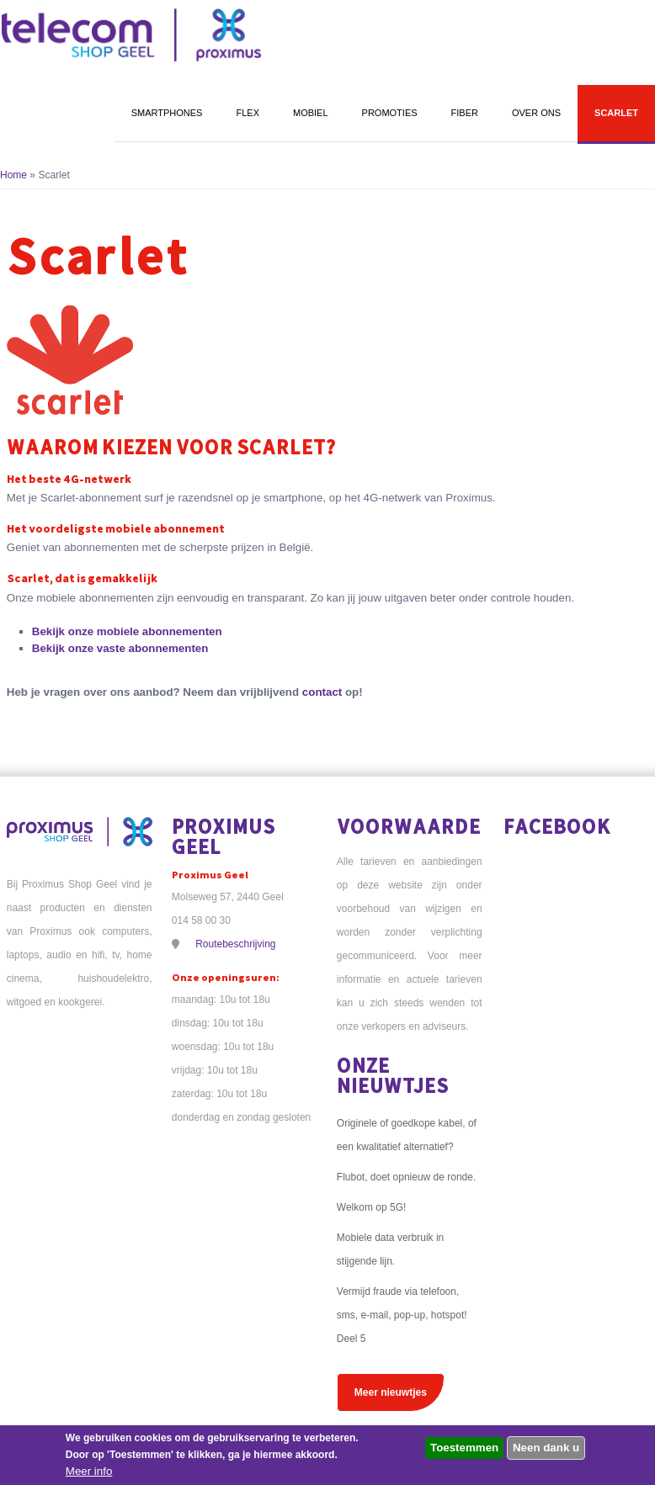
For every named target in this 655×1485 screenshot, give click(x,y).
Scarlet (616, 113)
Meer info (89, 1471)
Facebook (557, 826)
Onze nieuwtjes (393, 1075)
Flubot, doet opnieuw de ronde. (406, 1177)
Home (13, 175)
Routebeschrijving (235, 944)
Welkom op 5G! (371, 1207)
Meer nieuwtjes (390, 1392)
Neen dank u (546, 1447)
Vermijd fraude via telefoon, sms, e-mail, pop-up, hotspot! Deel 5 (402, 1315)
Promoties (390, 113)
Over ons (536, 113)
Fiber (464, 113)
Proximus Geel (223, 836)
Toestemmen (464, 1447)
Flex (247, 113)
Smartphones (167, 113)
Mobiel (310, 113)
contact (322, 692)
